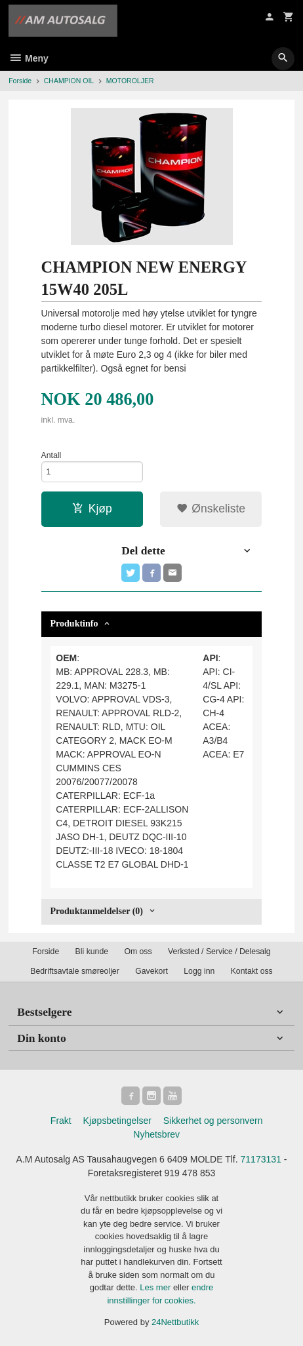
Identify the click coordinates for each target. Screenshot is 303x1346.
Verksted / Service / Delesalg (219, 951)
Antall (51, 455)
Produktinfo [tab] (74, 623)
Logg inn (199, 971)
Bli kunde (91, 951)
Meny (29, 58)
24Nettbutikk (175, 1322)
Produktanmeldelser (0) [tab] (97, 911)
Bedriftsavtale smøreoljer (74, 971)
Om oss (138, 951)
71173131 (261, 1159)
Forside (20, 81)
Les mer (156, 1287)
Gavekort (151, 971)
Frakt (61, 1120)
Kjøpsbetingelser (117, 1120)
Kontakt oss (252, 971)
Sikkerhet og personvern (213, 1120)
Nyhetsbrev (156, 1134)
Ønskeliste (210, 508)
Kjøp (92, 508)
